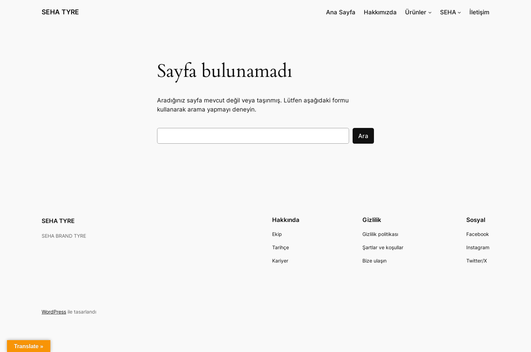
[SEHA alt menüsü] (459, 12)
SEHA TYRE (60, 12)
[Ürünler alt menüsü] (430, 12)
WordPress (54, 312)
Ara (363, 135)
